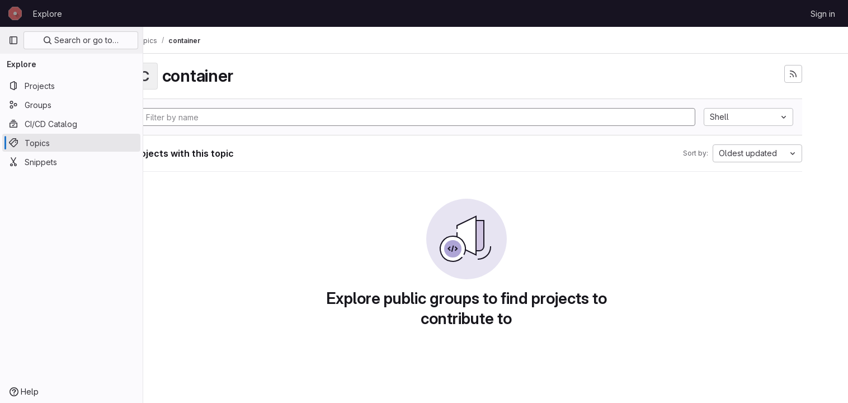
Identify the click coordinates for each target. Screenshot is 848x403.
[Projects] (71, 86)
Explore (47, 13)
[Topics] (71, 143)
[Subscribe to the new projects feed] (812, 74)
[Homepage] (15, 13)
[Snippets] (71, 162)
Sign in (823, 13)
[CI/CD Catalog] (71, 124)
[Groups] (71, 105)
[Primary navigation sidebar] (13, 40)
